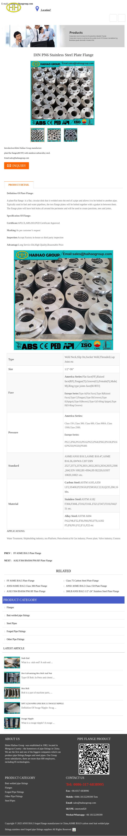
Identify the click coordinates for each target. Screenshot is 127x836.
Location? (42, 10)
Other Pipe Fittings (15, 639)
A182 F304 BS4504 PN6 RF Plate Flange (32, 560)
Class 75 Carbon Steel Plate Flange (82, 581)
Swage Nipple (27, 719)
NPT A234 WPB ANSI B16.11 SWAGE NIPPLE (42, 703)
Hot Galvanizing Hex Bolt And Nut (36, 673)
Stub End (25, 658)
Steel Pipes (12, 623)
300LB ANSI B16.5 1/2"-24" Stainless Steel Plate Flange (92, 591)
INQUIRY (16, 165)
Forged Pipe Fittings (16, 631)
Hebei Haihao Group (15, 745)
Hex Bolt (25, 688)
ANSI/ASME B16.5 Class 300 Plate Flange (27, 586)
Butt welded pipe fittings (18, 615)
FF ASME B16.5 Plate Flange (27, 553)
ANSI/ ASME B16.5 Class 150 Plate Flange (86, 586)
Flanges (10, 607)
